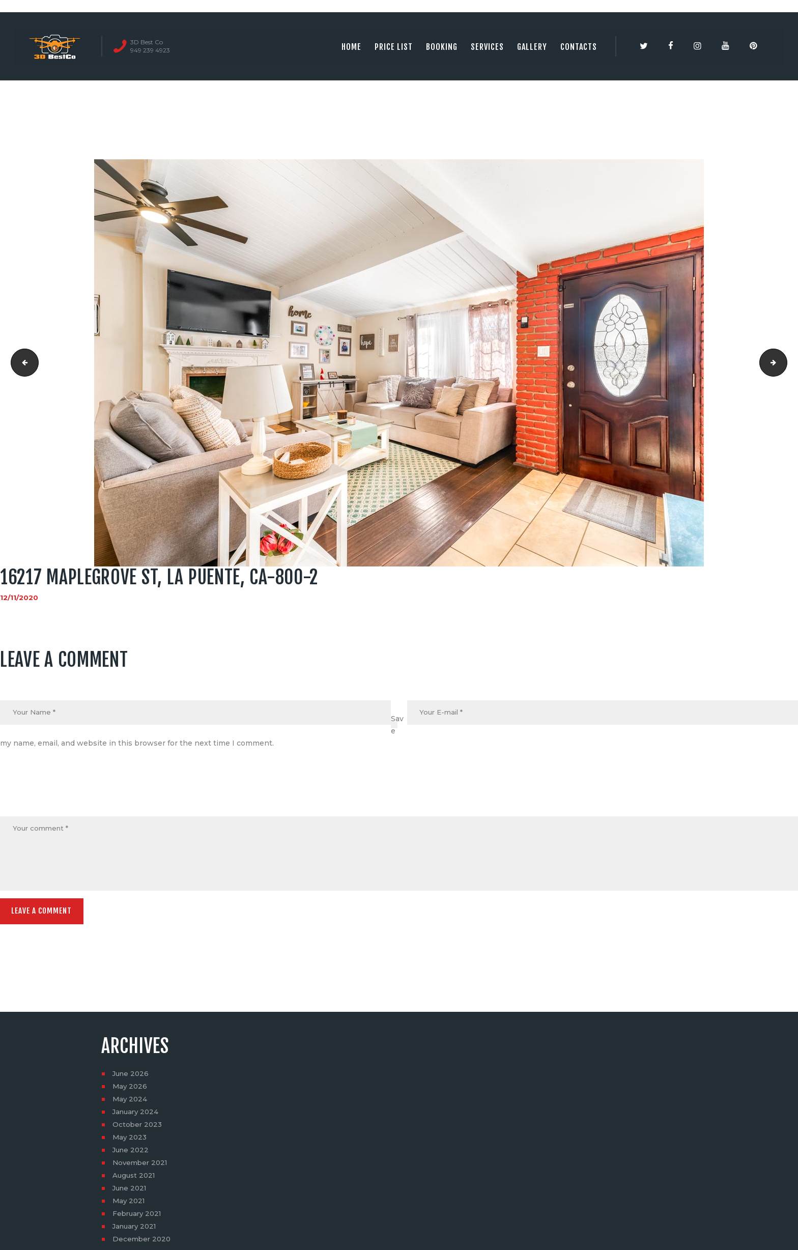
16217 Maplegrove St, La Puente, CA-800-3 (783, 362)
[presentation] (77, 791)
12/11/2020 (19, 597)
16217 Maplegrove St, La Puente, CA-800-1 (22, 362)
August (135, 1178)
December (142, 1242)
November (141, 1166)
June (131, 1077)
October (138, 1127)
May (130, 1089)
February (138, 1216)
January (137, 1115)
